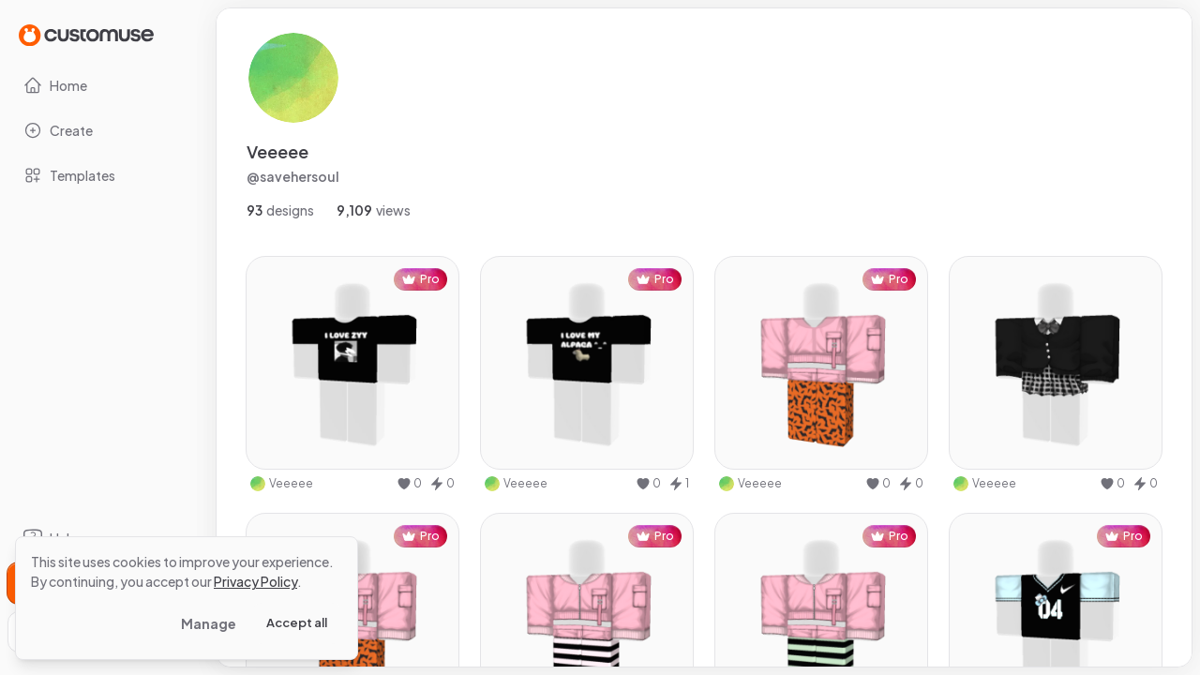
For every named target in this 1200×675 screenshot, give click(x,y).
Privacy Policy (255, 581)
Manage (208, 623)
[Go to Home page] (86, 34)
